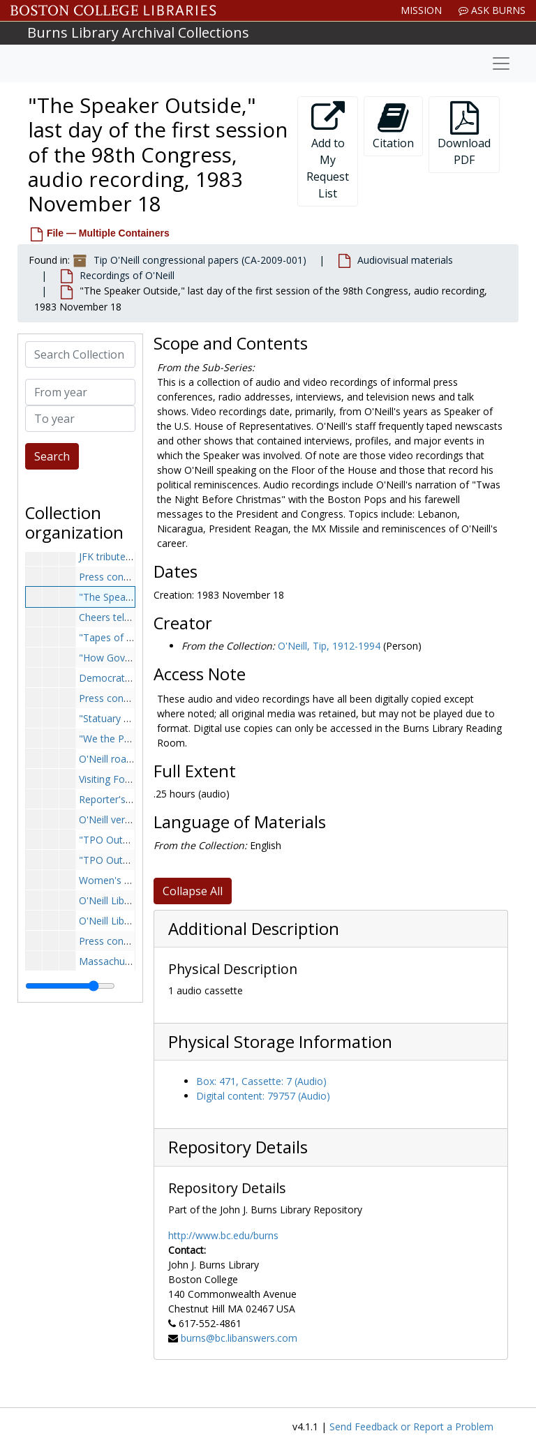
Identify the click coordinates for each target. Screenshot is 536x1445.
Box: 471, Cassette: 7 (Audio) (261, 1081)
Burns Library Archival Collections (138, 32)
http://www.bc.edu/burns (223, 1235)
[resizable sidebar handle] (70, 985)
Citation (393, 126)
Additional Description (253, 929)
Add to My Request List (327, 151)
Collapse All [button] (193, 891)
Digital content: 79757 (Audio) (263, 1095)
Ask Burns (492, 10)
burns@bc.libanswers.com (239, 1338)
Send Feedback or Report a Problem (411, 1426)
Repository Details (238, 1147)
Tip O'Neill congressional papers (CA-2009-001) (200, 260)
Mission (421, 10)
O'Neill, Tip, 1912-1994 (329, 645)
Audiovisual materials (405, 260)
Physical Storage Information (280, 1042)
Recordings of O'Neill (127, 275)
